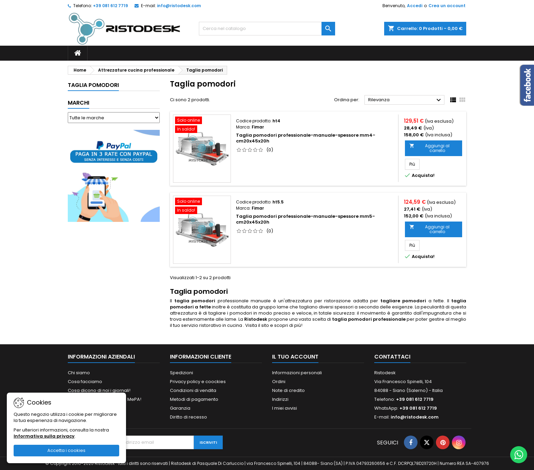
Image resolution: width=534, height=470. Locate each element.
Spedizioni (181, 372)
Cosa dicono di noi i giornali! (99, 390)
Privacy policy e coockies (198, 381)
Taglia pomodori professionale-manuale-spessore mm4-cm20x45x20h (305, 138)
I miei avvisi (284, 408)
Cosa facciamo (85, 381)
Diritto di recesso (188, 417)
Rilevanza (405, 100)
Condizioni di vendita (193, 390)
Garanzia (180, 408)
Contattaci (392, 357)
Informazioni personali (297, 372)
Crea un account (447, 6)
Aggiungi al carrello (429, 148)
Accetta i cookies (66, 450)
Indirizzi (280, 399)
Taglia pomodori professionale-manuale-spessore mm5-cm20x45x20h (305, 219)
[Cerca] (267, 28)
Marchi (78, 103)
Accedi (414, 6)
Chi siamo (79, 372)
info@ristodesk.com (179, 6)
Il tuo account (295, 357)
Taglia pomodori (93, 85)
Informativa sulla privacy (44, 436)
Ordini (278, 381)
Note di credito (288, 390)
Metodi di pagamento (194, 399)
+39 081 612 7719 (110, 6)
